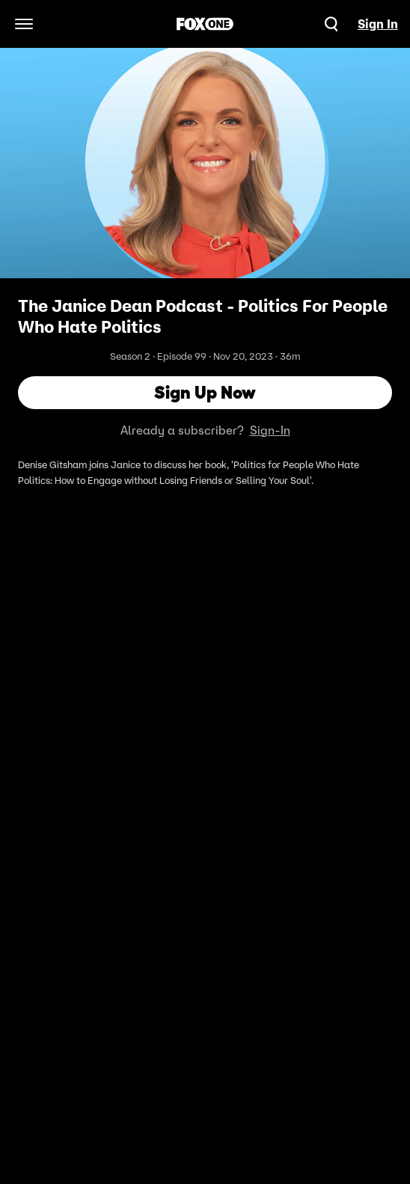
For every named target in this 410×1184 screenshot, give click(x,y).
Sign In (378, 23)
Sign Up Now (205, 392)
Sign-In (270, 430)
